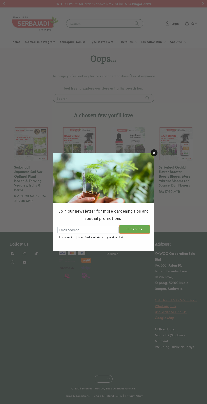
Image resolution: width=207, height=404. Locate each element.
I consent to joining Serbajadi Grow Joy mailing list (92, 237)
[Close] (154, 152)
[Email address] (88, 230)
